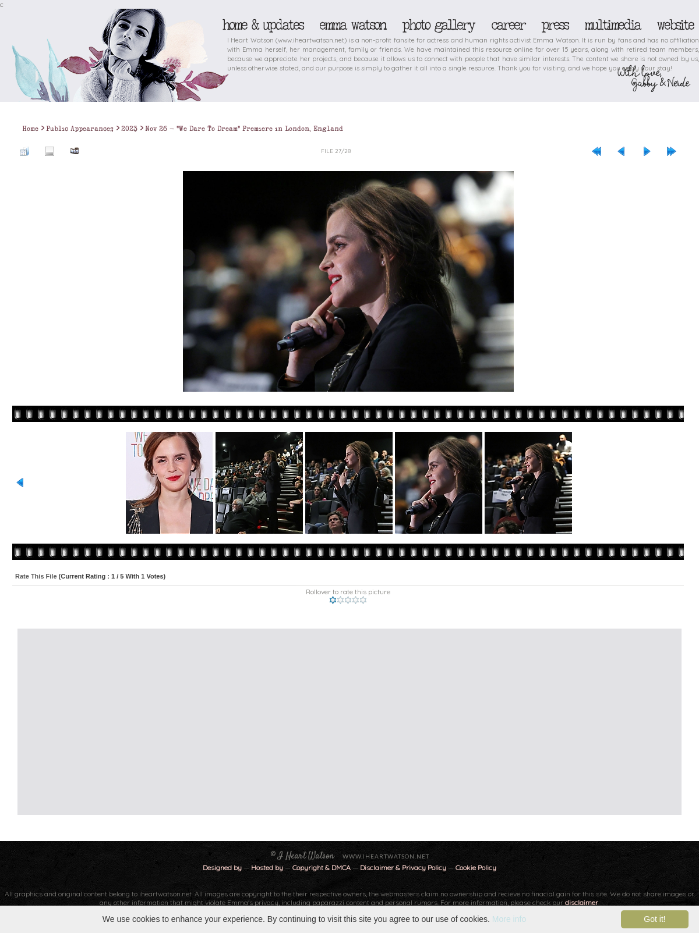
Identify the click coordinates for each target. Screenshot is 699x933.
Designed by (222, 867)
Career (507, 25)
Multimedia (612, 25)
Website (674, 25)
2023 (129, 129)
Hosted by (267, 867)
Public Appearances (80, 129)
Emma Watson (352, 25)
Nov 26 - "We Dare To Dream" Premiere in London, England (244, 129)
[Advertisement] (238, 721)
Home (30, 129)
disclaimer (581, 902)
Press (554, 25)
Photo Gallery (438, 25)
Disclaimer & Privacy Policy (404, 867)
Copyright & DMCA (321, 867)
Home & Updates (262, 25)
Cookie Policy (476, 867)
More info (509, 919)
